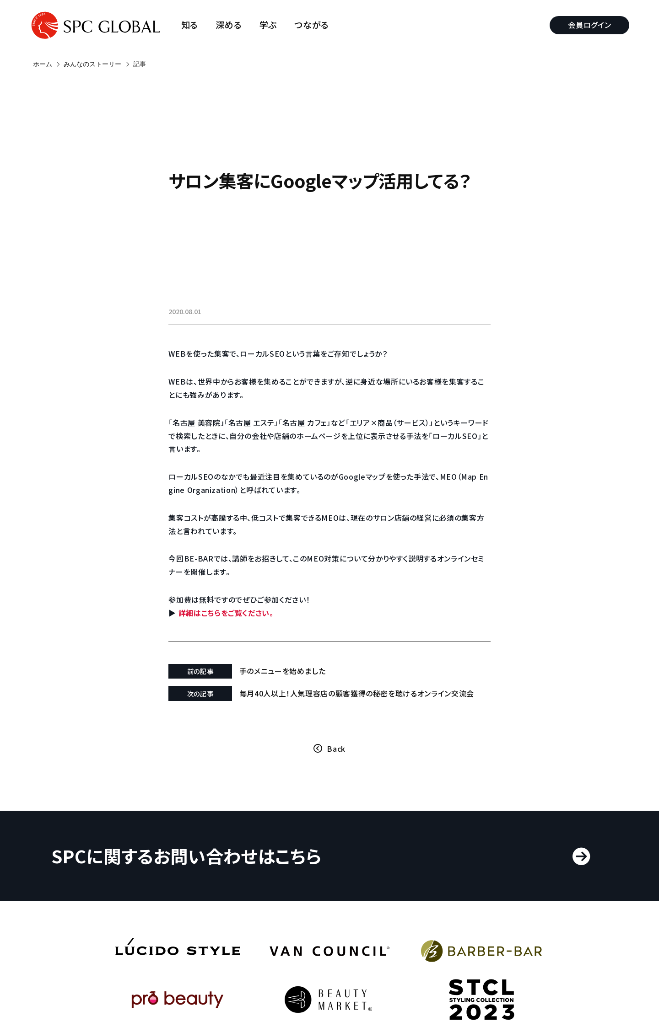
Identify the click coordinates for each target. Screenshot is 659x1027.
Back (336, 758)
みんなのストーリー (92, 64)
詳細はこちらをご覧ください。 (244, 612)
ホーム (42, 64)
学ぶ (271, 25)
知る (192, 25)
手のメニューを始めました (294, 670)
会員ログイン (586, 24)
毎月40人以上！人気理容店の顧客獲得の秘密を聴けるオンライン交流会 (360, 698)
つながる (315, 25)
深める (232, 25)
